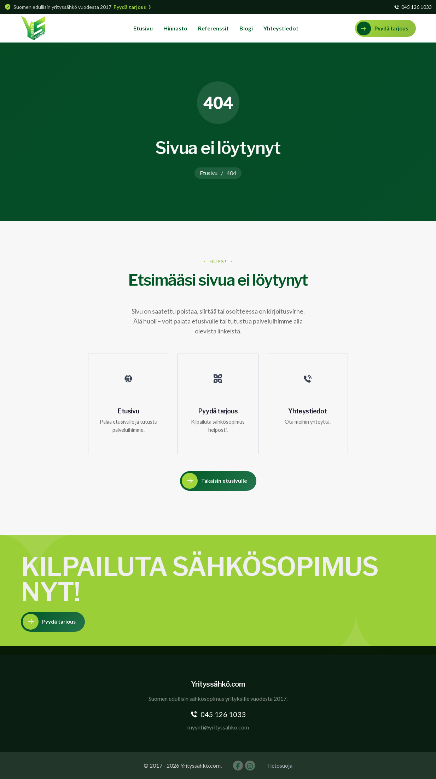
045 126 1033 (416, 7)
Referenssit (213, 28)
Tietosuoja (279, 765)
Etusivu (143, 28)
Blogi (246, 28)
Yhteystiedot (280, 28)
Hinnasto (175, 28)
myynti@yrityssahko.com (218, 727)
